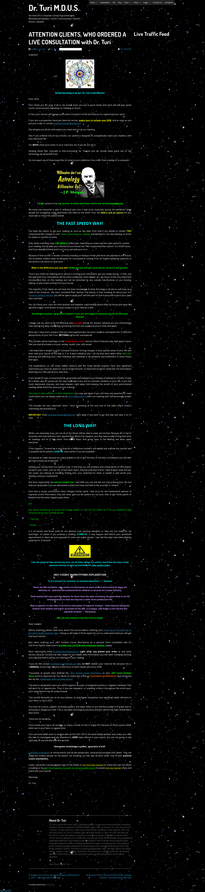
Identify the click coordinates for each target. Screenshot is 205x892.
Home (94, 2)
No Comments (125, 49)
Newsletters (105, 2)
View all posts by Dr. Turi (60, 864)
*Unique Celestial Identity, (41, 295)
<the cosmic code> (101, 565)
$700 (41, 203)
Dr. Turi (54, 49)
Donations (169, 2)
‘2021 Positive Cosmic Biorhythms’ (86, 673)
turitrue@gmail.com (77, 396)
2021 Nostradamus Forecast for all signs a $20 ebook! (70, 768)
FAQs (137, 2)
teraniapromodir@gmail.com (67, 123)
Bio (114, 2)
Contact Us (157, 2)
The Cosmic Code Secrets (70, 49)
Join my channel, (113, 768)
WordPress (50, 884)
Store (127, 2)
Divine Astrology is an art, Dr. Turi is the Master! (80, 92)
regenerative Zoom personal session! (56, 679)
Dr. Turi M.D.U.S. (54, 7)
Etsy (120, 2)
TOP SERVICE (61, 243)
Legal (146, 2)
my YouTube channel (93, 764)
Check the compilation (39, 752)
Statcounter (5, 890)
